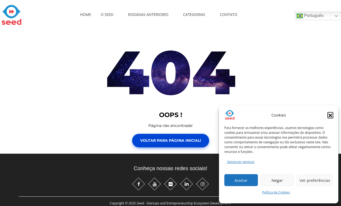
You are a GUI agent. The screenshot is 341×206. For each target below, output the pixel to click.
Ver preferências (314, 180)
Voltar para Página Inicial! (170, 140)
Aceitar (240, 180)
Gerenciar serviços (240, 162)
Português (310, 16)
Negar (277, 180)
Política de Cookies (276, 192)
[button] (330, 115)
